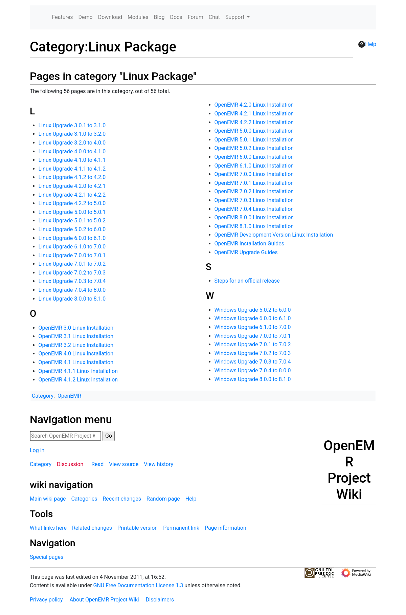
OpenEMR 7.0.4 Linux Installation (254, 209)
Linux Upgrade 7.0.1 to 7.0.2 (72, 264)
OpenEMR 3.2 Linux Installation (76, 345)
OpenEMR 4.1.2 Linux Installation (78, 379)
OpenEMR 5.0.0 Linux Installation (254, 131)
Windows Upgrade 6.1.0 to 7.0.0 (253, 327)
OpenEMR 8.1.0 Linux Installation (254, 226)
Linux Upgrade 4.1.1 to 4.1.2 (72, 169)
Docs (176, 17)
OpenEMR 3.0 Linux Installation (76, 328)
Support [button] (235, 17)
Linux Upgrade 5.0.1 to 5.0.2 (72, 220)
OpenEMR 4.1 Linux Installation (76, 362)
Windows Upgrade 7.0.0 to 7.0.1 (253, 336)
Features (62, 17)
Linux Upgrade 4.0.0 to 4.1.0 (72, 151)
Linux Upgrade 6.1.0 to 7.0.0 (72, 246)
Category (42, 396)
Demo (85, 17)
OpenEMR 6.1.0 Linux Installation (254, 165)
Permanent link (181, 528)
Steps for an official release (247, 281)
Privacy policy (46, 599)
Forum (195, 17)
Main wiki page (48, 499)
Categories (84, 499)
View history (158, 464)
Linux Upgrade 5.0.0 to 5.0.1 (72, 212)
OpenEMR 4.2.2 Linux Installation (254, 122)
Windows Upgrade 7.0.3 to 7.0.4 (253, 361)
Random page (163, 499)
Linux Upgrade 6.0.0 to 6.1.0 (72, 238)
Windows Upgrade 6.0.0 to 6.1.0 (253, 318)
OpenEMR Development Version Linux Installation (274, 235)
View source (123, 464)
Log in (37, 450)
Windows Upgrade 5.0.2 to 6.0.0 (253, 310)
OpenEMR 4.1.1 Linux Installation (78, 371)
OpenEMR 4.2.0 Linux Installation (254, 105)
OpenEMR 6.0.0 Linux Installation (254, 157)
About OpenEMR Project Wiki (104, 599)
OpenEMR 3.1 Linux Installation (76, 336)
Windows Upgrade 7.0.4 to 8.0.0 (253, 370)
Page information (225, 528)
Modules (138, 17)
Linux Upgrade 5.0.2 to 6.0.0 (72, 229)
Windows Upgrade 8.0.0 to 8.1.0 (253, 379)
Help (367, 44)
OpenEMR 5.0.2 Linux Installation (254, 148)
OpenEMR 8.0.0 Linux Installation (254, 217)
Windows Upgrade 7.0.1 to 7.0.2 (253, 344)
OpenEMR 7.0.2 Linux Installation (254, 191)
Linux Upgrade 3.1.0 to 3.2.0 (72, 134)
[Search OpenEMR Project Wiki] (65, 436)
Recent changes (122, 499)
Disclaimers (160, 599)
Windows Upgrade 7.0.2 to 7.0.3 (253, 353)
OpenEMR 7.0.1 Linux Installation (254, 183)
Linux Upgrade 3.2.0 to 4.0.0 (72, 142)
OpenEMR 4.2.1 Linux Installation (254, 113)
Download (110, 17)
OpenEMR (69, 396)
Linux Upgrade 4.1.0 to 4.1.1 (72, 160)
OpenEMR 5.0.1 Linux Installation (254, 139)
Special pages (46, 557)
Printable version (137, 528)
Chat (214, 17)
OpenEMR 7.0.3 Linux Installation (254, 200)
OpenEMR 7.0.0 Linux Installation (254, 174)
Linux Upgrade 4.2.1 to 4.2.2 (72, 195)
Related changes (92, 528)
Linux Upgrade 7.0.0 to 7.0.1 (72, 255)
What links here (48, 528)
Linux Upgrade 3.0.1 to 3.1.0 (72, 125)
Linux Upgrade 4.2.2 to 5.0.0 (72, 203)
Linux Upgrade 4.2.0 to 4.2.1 (72, 186)
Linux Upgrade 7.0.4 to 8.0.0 (72, 290)
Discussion (70, 464)
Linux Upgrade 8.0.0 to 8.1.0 (72, 298)
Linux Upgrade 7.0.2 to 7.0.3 (72, 272)
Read (97, 464)
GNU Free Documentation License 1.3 (138, 585)
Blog (159, 17)
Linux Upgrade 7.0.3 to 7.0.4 (72, 281)
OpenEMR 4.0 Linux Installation (76, 353)
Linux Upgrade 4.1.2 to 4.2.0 (72, 177)
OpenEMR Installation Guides (250, 243)
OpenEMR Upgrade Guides (246, 252)
